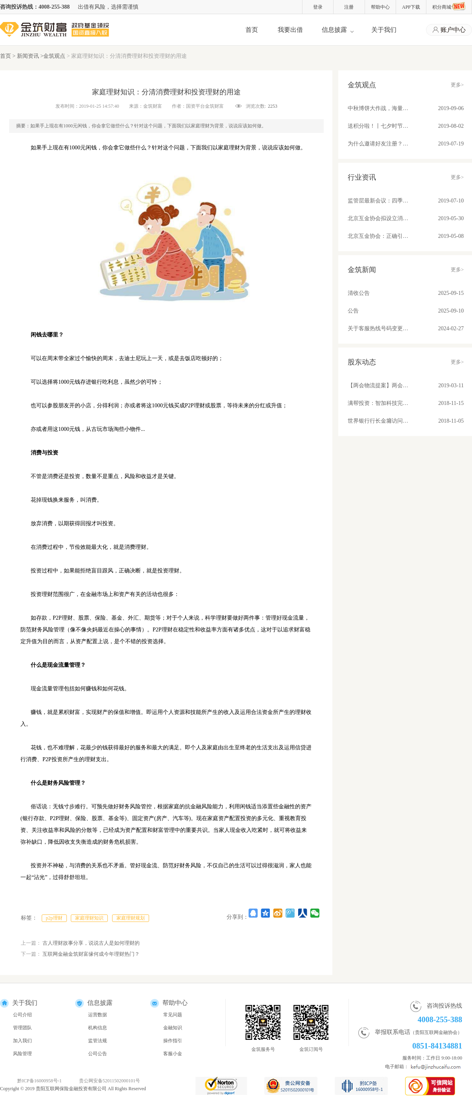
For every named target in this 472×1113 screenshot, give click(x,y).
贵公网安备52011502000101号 (109, 1081)
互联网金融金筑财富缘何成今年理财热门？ (91, 954)
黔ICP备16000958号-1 (39, 1081)
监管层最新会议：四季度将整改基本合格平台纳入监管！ (378, 201)
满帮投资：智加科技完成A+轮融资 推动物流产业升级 (378, 403)
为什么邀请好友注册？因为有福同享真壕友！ (378, 144)
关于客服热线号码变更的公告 (378, 328)
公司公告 (97, 1053)
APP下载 (411, 7)
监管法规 (97, 1040)
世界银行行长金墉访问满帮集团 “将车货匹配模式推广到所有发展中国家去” (378, 421)
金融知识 (172, 1027)
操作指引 (172, 1040)
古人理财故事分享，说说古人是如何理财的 (91, 943)
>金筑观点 (52, 56)
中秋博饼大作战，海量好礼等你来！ (378, 108)
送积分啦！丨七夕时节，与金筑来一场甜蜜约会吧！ (378, 126)
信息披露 (334, 29)
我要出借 (290, 29)
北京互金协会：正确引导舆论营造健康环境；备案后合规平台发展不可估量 (378, 236)
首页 (251, 29)
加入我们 (22, 1040)
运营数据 (97, 1014)
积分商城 (449, 6)
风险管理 (22, 1053)
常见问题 (172, 1014)
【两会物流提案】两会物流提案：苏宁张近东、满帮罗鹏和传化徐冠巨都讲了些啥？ (378, 385)
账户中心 (449, 30)
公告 (353, 311)
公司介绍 (22, 1014)
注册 (349, 7)
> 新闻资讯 (27, 56)
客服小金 (172, 1053)
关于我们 (383, 29)
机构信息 (97, 1027)
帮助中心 (380, 7)
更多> (457, 85)
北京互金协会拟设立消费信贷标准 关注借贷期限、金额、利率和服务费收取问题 (378, 218)
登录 (318, 7)
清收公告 (359, 293)
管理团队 (22, 1027)
